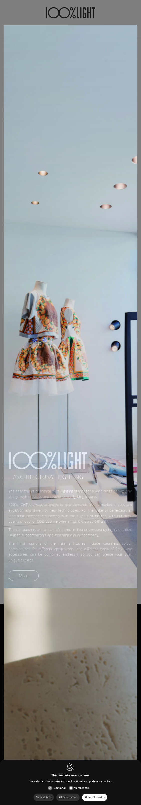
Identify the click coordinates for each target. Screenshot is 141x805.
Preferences (81, 788)
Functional (59, 788)
